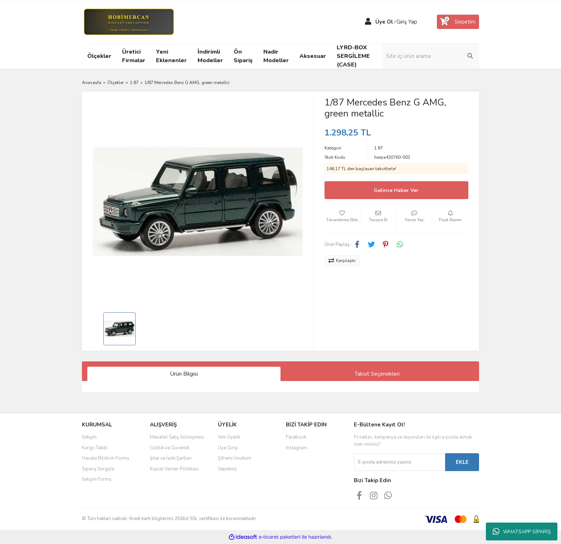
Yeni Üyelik (229, 437)
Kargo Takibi (95, 448)
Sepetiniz (227, 469)
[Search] (430, 56)
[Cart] (458, 22)
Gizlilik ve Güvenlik (169, 448)
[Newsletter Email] (399, 462)
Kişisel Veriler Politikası (174, 469)
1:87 (378, 148)
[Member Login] (368, 21)
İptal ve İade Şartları (171, 458)
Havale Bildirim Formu (105, 458)
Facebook (296, 437)
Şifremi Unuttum (234, 458)
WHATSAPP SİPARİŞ (522, 531)
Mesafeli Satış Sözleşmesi (177, 437)
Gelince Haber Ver (396, 190)
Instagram (296, 448)
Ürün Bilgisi (184, 374)
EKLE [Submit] (462, 462)
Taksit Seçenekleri (377, 374)
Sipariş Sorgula (98, 469)
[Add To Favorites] (342, 219)
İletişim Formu (96, 479)
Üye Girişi (228, 448)
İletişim (89, 437)
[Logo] (128, 21)
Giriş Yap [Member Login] (406, 21)
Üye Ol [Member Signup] (384, 21)
